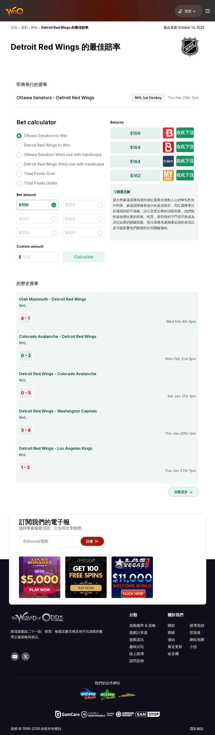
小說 (193, 646)
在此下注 (185, 132)
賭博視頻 (197, 625)
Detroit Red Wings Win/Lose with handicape (64, 164)
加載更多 (183, 492)
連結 (171, 639)
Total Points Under (40, 183)
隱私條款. (197, 728)
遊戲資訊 (136, 639)
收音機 (173, 653)
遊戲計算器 (138, 632)
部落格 (195, 632)
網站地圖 (197, 639)
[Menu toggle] (207, 11)
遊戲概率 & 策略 (142, 625)
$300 (70, 218)
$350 (24, 232)
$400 (70, 232)
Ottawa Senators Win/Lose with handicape (63, 154)
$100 (23, 204)
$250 (24, 218)
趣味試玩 (136, 646)
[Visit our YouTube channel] (15, 656)
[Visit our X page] (25, 656)
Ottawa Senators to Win (45, 135)
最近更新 (175, 646)
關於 (171, 625)
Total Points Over (40, 173)
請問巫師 (136, 660)
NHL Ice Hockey (148, 98)
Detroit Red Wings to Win (47, 145)
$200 (70, 204)
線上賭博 (136, 653)
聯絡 (171, 632)
